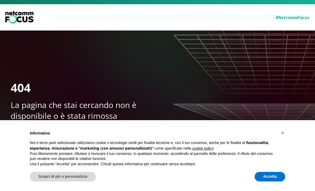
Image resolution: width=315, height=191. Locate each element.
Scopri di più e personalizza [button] (62, 176)
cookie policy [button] (202, 148)
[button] (282, 133)
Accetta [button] (270, 176)
